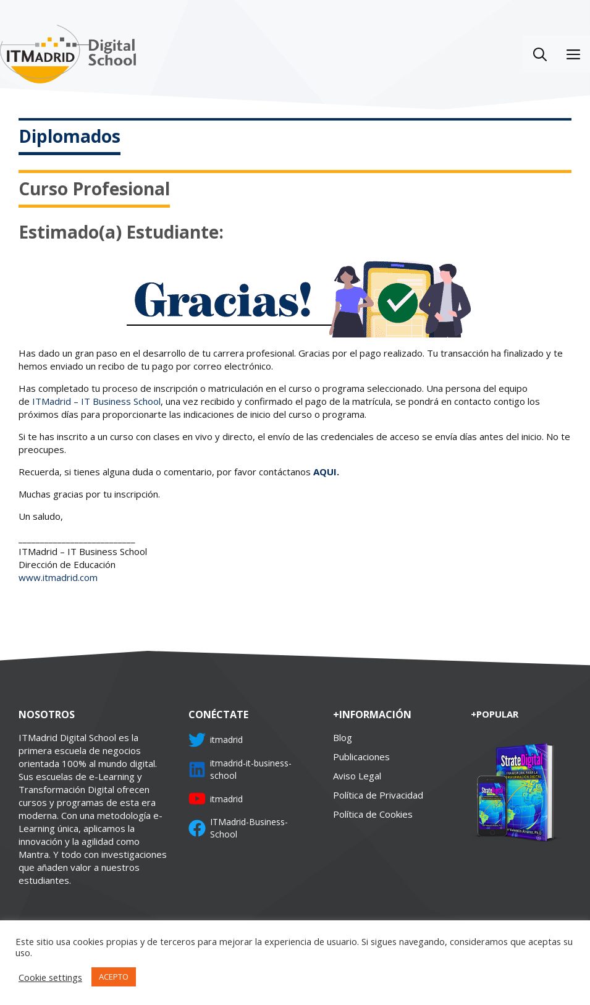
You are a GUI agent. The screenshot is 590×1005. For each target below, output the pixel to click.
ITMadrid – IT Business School (96, 401)
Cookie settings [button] (50, 977)
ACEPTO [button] (114, 976)
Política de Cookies (373, 814)
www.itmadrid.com (58, 577)
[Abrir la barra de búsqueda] (540, 53)
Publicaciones (361, 756)
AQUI (325, 471)
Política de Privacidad (378, 795)
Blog (342, 737)
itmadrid (226, 739)
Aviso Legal (357, 776)
